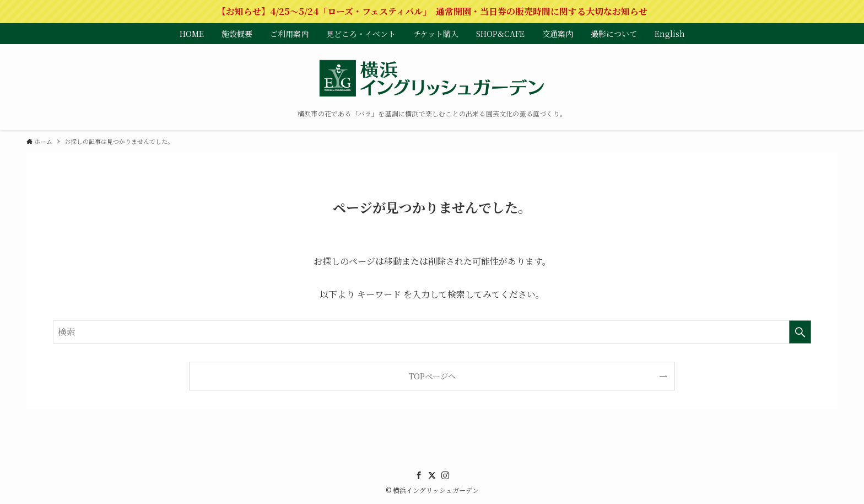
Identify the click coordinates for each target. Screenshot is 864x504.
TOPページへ (432, 376)
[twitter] (432, 475)
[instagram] (445, 475)
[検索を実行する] (800, 332)
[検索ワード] (432, 332)
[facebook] (419, 475)
